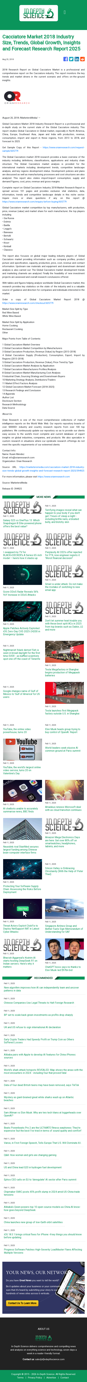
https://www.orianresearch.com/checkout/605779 (27, 303)
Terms (20, 1377)
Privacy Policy (35, 1377)
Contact (64, 1377)
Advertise (51, 1377)
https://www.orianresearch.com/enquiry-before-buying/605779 (34, 201)
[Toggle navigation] (65, 12)
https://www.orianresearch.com (54, 476)
